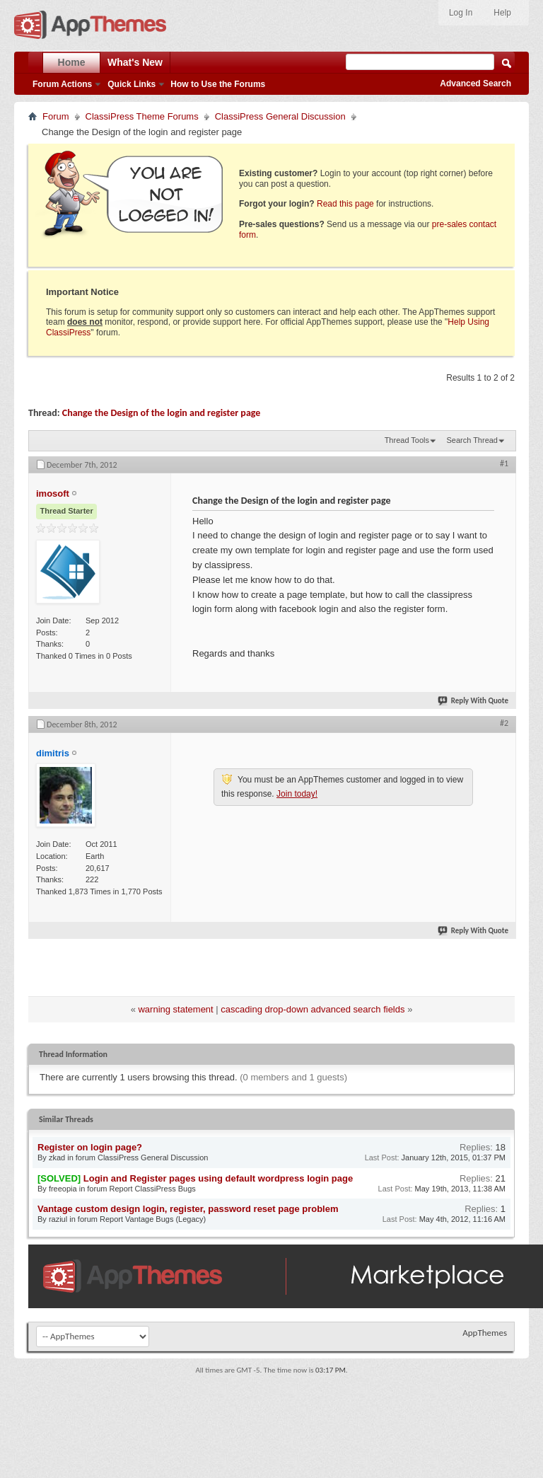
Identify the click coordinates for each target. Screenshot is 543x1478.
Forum (55, 116)
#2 (504, 723)
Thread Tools (407, 440)
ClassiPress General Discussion (280, 116)
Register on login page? (89, 1147)
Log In (460, 13)
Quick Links (131, 84)
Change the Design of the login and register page (161, 413)
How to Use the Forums (217, 84)
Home (72, 62)
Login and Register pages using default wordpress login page (218, 1178)
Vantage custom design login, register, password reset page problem (188, 1208)
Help (502, 13)
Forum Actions (62, 84)
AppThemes (484, 1332)
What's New (135, 62)
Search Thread (472, 440)
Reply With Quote (473, 700)
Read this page (345, 204)
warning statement (175, 1009)
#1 (504, 463)
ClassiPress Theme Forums (142, 116)
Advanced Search (475, 83)
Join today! (296, 794)
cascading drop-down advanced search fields (312, 1009)
